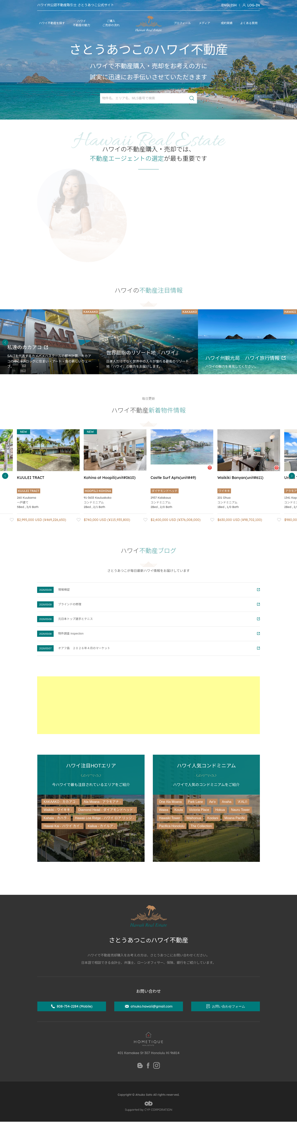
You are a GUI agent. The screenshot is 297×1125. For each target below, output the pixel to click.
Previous (5, 342)
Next (292, 342)
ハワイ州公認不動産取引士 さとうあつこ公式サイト (75, 5)
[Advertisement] (148, 705)
